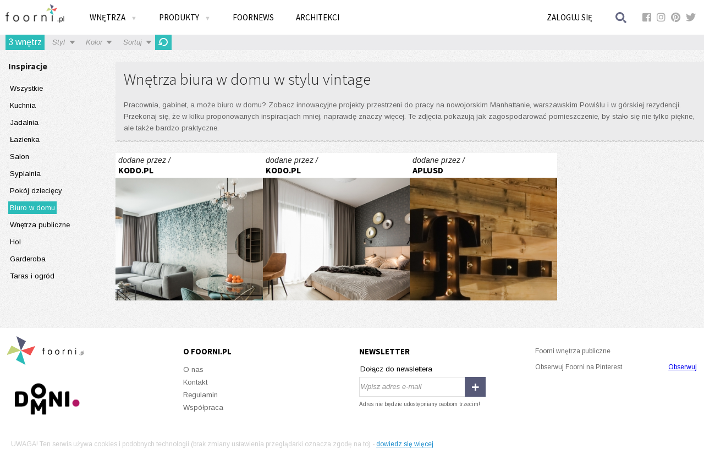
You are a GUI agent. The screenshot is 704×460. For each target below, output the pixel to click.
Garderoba (28, 259)
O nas (193, 369)
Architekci (317, 17)
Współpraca (203, 407)
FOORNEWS (253, 17)
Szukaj (621, 17)
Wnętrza (113, 17)
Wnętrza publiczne (40, 225)
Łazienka (25, 139)
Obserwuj (682, 367)
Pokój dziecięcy (36, 191)
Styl (58, 42)
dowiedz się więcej (404, 444)
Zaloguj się (569, 17)
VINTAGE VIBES (189, 226)
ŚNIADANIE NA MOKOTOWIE (336, 226)
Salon (19, 156)
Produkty (185, 17)
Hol (15, 242)
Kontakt (195, 382)
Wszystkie (26, 88)
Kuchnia (23, 105)
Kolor (94, 42)
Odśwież (163, 42)
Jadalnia (24, 122)
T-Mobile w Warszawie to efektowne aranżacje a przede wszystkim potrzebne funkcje (483, 226)
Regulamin (200, 395)
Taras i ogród (32, 276)
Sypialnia (25, 173)
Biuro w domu (32, 208)
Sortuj (132, 42)
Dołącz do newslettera (396, 369)
